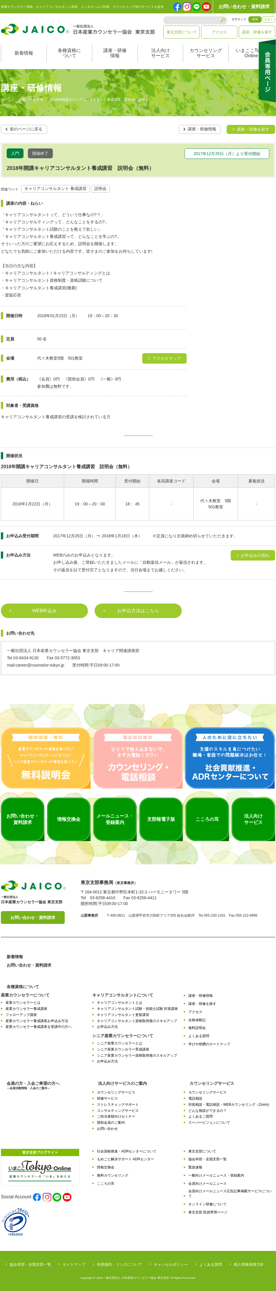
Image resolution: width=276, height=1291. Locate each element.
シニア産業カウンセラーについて (122, 1036)
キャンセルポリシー (171, 1264)
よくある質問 (198, 1036)
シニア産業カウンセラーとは (119, 1043)
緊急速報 (195, 1167)
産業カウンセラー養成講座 (26, 1009)
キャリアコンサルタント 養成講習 (55, 188)
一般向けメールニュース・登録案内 (216, 1175)
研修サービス (107, 1098)
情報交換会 (105, 1167)
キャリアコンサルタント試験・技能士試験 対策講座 (137, 1009)
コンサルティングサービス (118, 1110)
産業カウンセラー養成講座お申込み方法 (37, 1021)
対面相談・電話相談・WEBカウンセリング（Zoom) (228, 1104)
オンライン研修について (207, 1204)
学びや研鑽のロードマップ (209, 1044)
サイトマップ (74, 1264)
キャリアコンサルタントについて (122, 995)
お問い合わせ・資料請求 (244, 6)
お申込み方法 (107, 1027)
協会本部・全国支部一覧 (207, 1159)
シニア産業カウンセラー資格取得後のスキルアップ (137, 1055)
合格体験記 (197, 1020)
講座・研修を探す (257, 32)
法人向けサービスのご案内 (122, 1083)
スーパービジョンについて (209, 1123)
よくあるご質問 (200, 1116)
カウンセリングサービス (206, 53)
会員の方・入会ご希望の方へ (33, 1085)
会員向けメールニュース (207, 1183)
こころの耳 (105, 1183)
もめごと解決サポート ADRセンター (125, 1159)
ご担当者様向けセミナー (116, 1116)
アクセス (219, 32)
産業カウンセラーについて (25, 995)
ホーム (6, 100)
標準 (255, 19)
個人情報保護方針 (249, 1264)
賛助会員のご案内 (111, 1123)
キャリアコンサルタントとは (119, 1003)
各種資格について (69, 53)
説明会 (100, 188)
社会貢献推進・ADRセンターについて (126, 1151)
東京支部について (182, 32)
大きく (268, 19)
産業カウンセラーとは (23, 1003)
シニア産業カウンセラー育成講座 (123, 1049)
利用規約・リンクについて (119, 1264)
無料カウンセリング (112, 1175)
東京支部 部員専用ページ (208, 1212)
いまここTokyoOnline (251, 53)
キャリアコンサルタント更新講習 (123, 1014)
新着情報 (24, 53)
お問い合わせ (107, 1128)
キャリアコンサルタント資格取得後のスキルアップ (137, 1021)
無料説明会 (197, 1028)
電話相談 (195, 1098)
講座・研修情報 (115, 53)
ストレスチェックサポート (118, 1104)
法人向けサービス (160, 53)
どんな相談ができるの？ (207, 1110)
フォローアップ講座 (21, 1014)
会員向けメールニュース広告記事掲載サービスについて (230, 1193)
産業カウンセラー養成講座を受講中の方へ (39, 1027)
